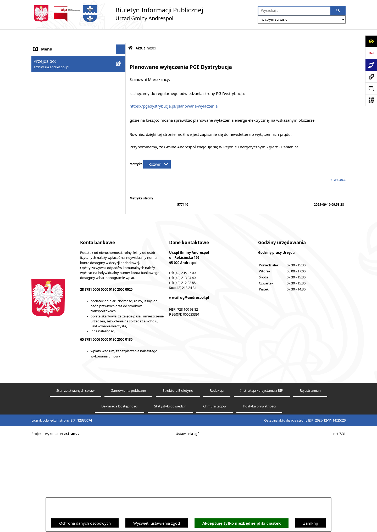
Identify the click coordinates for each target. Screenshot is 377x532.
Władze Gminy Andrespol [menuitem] (56, 104)
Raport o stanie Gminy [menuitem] (54, 217)
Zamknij (310, 523)
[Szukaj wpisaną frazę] (338, 11)
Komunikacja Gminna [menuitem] (53, 168)
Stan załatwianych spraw (75, 481)
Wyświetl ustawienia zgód (156, 523)
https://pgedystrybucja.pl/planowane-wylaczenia (174, 92)
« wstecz (338, 166)
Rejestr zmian (310, 481)
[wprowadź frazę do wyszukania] (294, 11)
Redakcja (217, 481)
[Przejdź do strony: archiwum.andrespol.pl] (371, 76)
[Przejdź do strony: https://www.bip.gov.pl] (371, 53)
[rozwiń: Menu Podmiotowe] (122, 75)
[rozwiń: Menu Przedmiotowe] (122, 85)
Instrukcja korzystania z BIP (261, 481)
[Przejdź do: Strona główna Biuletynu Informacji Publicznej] (130, 34)
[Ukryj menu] (121, 36)
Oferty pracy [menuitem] (45, 148)
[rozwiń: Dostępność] (122, 247)
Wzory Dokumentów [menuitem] (52, 197)
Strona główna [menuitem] (47, 45)
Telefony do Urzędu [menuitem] (51, 207)
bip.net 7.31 (337, 524)
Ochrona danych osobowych (85, 523)
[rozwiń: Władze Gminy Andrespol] (122, 105)
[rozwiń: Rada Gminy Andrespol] (122, 95)
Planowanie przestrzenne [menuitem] (56, 227)
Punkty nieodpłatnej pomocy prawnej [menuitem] (67, 282)
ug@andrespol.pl (194, 388)
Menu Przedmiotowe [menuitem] (52, 85)
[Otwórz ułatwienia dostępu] (371, 41)
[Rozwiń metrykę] (157, 150)
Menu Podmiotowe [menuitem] (51, 75)
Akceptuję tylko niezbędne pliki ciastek (241, 523)
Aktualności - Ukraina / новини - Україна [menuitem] (71, 65)
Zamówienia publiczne (128, 481)
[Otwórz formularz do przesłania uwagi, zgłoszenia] (371, 88)
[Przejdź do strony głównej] (117, 13)
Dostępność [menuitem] (44, 246)
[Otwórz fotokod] (371, 100)
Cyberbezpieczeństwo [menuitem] (53, 236)
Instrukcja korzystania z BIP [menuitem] (58, 128)
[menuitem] (78, 119)
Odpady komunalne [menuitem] (51, 158)
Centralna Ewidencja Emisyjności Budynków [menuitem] (73, 256)
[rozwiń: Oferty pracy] (122, 148)
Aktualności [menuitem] (44, 55)
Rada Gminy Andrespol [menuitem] (54, 94)
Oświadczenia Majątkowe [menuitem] (56, 178)
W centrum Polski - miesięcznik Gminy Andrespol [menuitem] (68, 269)
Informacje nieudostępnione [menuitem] (59, 188)
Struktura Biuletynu (178, 481)
